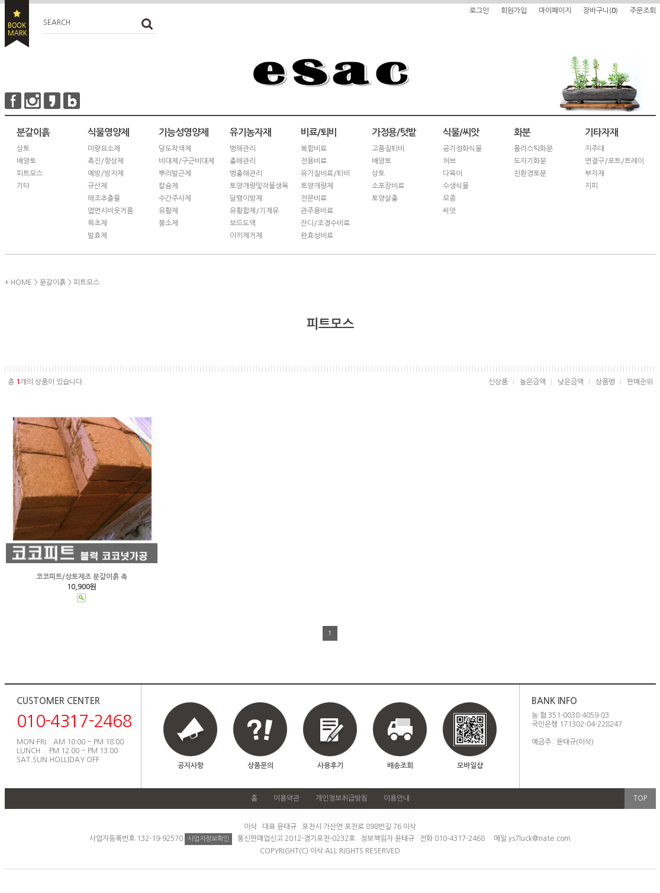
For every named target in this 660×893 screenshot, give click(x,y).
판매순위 (640, 382)
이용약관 (286, 798)
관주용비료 (317, 210)
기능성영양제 (183, 132)
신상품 (498, 382)
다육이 (452, 173)
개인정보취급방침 (341, 798)
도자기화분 (530, 161)
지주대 (594, 148)
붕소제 (168, 223)
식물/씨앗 (461, 132)
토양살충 (385, 198)
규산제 (97, 185)
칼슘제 (168, 185)
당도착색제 (175, 148)
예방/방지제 (106, 173)
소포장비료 (388, 185)
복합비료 (314, 148)
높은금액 (533, 382)
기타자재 (601, 132)
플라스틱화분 (533, 148)
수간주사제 (175, 198)
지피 (591, 185)
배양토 (26, 161)
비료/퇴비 (319, 132)
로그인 (479, 10)
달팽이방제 (246, 198)
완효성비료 (317, 235)
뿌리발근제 (175, 173)
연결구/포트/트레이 (614, 161)
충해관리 (243, 161)
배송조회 (400, 765)
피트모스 (30, 173)
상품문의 (260, 765)
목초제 (97, 223)
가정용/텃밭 (394, 132)
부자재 (594, 173)
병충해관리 (246, 173)
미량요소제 (104, 148)
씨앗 (449, 210)
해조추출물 (104, 198)
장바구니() (600, 10)
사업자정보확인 (208, 839)
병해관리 (243, 148)
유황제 (168, 210)
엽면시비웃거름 (110, 210)
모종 (449, 198)
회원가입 (514, 10)
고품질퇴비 (388, 148)
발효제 (97, 235)
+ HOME (18, 282)
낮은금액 (571, 382)
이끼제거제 (246, 235)
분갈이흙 (33, 132)
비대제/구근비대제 (186, 161)
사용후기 (330, 765)
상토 (23, 148)
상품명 (605, 382)
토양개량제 (317, 185)
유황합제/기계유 (254, 210)
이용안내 (397, 798)
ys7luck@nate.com (539, 838)
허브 (449, 161)
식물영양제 (108, 132)
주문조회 (643, 10)
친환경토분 (530, 173)
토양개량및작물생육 (259, 185)
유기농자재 (250, 132)
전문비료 (314, 198)
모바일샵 (470, 741)
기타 (23, 185)
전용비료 (314, 161)
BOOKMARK (17, 23)
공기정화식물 (462, 148)
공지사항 (191, 765)
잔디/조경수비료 (325, 223)
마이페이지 (555, 10)
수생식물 (456, 185)
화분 (522, 132)
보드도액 (243, 223)
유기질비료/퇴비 (325, 173)
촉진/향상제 (106, 161)
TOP (640, 798)
